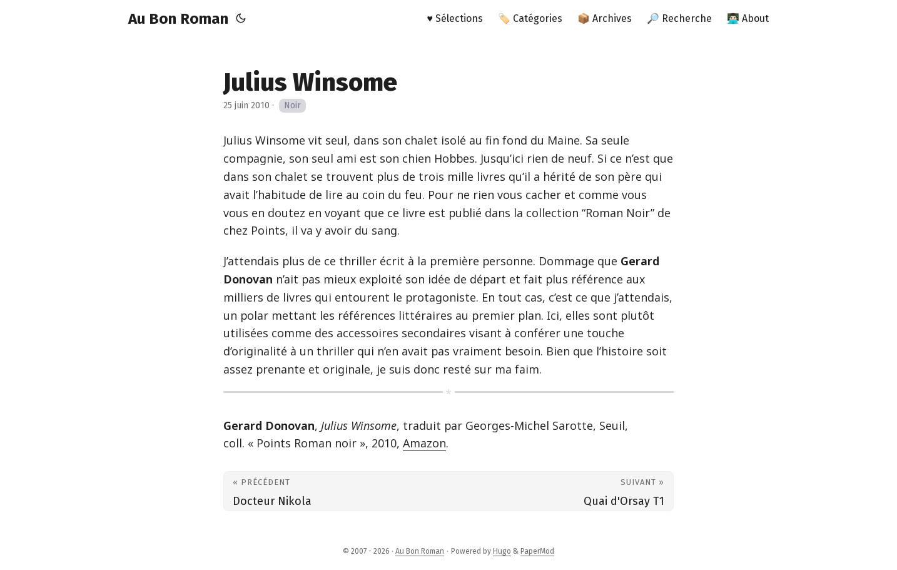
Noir (292, 105)
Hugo (502, 551)
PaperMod (537, 551)
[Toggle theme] (240, 19)
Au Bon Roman (178, 19)
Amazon (424, 442)
